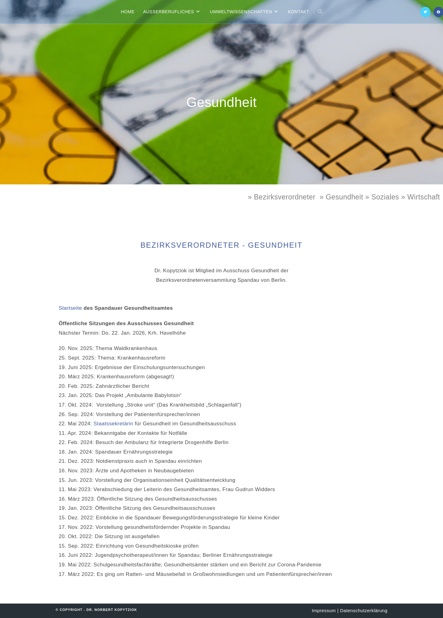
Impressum (324, 610)
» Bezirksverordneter (282, 197)
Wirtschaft (423, 197)
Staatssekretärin (113, 424)
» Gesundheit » (345, 197)
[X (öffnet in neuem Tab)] (425, 12)
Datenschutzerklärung (363, 610)
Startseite (70, 308)
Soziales (385, 197)
